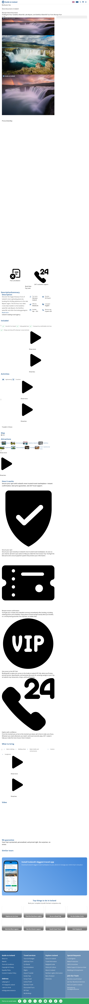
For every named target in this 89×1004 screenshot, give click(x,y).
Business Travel (28, 984)
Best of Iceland (50, 976)
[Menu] (86, 2)
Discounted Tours (29, 987)
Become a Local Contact (74, 979)
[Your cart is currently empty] (83, 2)
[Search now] (80, 2)
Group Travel (28, 979)
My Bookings (27, 993)
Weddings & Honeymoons (75, 970)
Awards (4, 961)
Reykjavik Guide (50, 964)
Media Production (72, 961)
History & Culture (51, 967)
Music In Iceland (50, 970)
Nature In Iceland (51, 958)
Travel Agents (71, 958)
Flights (26, 970)
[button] (28, 26)
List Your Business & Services (76, 982)
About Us (5, 958)
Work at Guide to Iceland (74, 985)
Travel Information (51, 961)
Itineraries (49, 979)
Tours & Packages (29, 958)
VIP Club (26, 990)
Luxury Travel (28, 982)
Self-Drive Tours (28, 961)
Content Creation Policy (9, 973)
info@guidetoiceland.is (9, 990)
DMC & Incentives (72, 964)
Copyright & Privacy (8, 967)
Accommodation (29, 967)
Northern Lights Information (54, 973)
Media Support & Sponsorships (76, 967)
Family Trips (27, 976)
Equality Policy (6, 970)
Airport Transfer (28, 973)
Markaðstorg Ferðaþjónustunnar (73, 988)
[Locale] (73, 2)
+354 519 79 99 (6, 987)
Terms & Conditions (8, 964)
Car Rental (27, 964)
